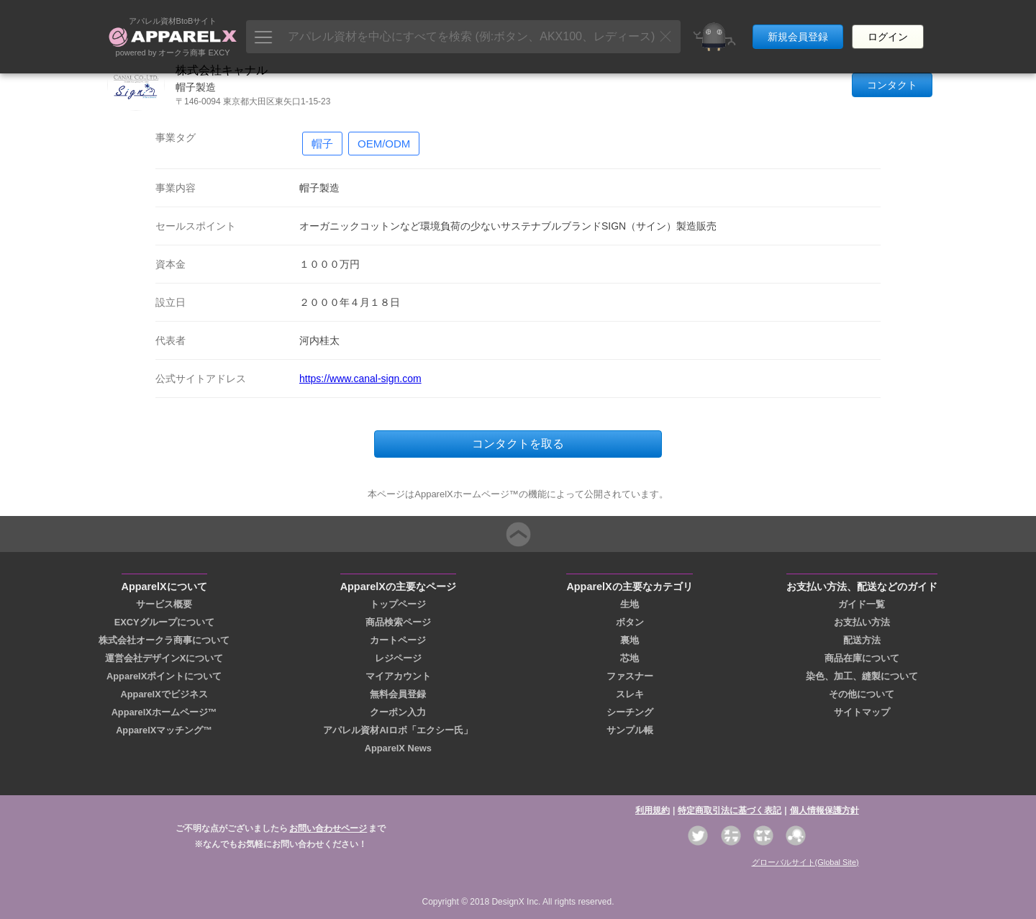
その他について (861, 694)
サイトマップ (862, 712)
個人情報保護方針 (824, 810)
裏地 (629, 640)
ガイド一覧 (861, 604)
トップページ (398, 604)
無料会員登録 (398, 694)
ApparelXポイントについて (164, 676)
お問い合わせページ (328, 828)
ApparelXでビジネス (164, 694)
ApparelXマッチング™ (164, 730)
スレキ (630, 694)
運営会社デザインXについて (164, 658)
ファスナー (629, 676)
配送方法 (862, 640)
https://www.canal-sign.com (360, 378)
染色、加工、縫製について (862, 676)
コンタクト (892, 85)
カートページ (398, 640)
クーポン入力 (398, 712)
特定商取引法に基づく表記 (729, 810)
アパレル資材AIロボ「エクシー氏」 (398, 730)
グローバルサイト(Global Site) (805, 862)
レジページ (398, 658)
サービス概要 (164, 604)
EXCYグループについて (164, 622)
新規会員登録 (798, 27)
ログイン (888, 27)
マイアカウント (398, 676)
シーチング (629, 712)
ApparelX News (398, 748)
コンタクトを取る (518, 444)
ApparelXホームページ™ (164, 712)
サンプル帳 (629, 730)
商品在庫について (861, 658)
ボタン (630, 622)
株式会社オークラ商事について (164, 640)
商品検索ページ (398, 622)
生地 (629, 604)
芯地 (629, 658)
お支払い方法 (862, 622)
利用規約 (652, 810)
